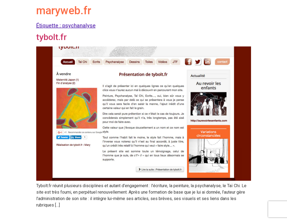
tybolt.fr (51, 37)
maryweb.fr (63, 10)
